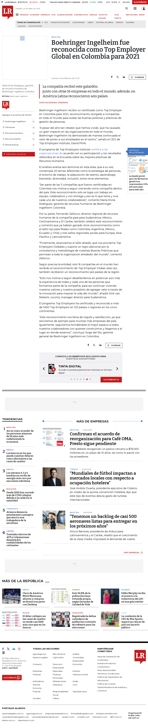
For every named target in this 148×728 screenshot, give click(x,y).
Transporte (12, 508)
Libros (90, 22)
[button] (43, 369)
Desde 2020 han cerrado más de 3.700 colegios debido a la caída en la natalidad (20, 496)
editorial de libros (104, 22)
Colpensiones (79, 22)
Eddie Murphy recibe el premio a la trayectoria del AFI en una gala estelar (133, 596)
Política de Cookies (106, 683)
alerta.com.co (8, 719)
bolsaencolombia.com (106, 713)
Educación (11, 489)
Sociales (125, 589)
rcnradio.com (83, 716)
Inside (75, 680)
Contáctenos (103, 666)
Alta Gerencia (59, 653)
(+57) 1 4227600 (10, 667)
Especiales (58, 670)
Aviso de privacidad (106, 669)
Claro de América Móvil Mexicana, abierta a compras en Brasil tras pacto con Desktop (34, 598)
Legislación (77, 612)
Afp (46, 22)
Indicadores (38, 680)
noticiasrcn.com (99, 716)
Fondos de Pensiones (60, 22)
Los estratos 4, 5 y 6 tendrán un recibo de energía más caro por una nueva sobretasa (18, 476)
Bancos (10, 450)
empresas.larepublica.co (56, 713)
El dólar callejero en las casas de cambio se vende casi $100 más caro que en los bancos (34, 621)
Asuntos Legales (40, 656)
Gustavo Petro (35, 26)
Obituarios (57, 684)
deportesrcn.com (26, 719)
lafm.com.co (116, 716)
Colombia (130, 22)
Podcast (36, 691)
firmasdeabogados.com (82, 713)
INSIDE (142, 15)
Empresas (37, 670)
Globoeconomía (80, 673)
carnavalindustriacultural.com (45, 716)
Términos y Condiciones (108, 673)
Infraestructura (59, 680)
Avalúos (21, 26)
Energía (119, 22)
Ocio (75, 684)
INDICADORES (132, 15)
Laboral (10, 531)
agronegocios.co (34, 713)
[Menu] (17, 14)
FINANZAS (24, 15)
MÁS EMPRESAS (131, 552)
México (26, 589)
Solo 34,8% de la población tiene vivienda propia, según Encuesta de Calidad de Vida (82, 598)
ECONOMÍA (34, 15)
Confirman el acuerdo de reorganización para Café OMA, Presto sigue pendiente (101, 438)
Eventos (76, 670)
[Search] (126, 8)
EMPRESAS (45, 15)
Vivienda (76, 589)
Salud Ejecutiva (80, 691)
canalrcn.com (68, 716)
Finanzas (37, 673)
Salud (124, 612)
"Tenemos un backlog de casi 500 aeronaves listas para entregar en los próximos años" (103, 521)
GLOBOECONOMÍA (65, 15)
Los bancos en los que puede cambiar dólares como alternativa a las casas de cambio (19, 457)
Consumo (37, 663)
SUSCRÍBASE (140, 2)
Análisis (76, 653)
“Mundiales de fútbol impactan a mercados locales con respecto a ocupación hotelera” (103, 477)
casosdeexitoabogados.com (15, 716)
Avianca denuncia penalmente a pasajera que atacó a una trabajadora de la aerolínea (19, 517)
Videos (56, 697)
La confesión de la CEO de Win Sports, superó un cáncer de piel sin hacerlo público (133, 621)
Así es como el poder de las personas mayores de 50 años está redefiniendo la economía (20, 436)
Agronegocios (39, 653)
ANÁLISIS (93, 15)
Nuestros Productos (106, 662)
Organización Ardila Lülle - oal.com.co (135, 714)
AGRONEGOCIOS (81, 15)
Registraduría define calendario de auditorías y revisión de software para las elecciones (84, 621)
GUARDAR (137, 77)
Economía (77, 663)
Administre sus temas (15, 154)
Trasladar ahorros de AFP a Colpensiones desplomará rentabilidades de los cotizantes (18, 539)
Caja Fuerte (58, 656)
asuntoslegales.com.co (13, 713)
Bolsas (26, 612)
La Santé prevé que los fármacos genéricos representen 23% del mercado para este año (138, 183)
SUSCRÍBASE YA (111, 379)
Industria (11, 427)
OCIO (53, 15)
